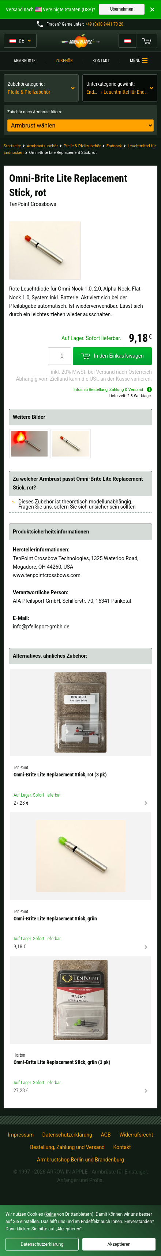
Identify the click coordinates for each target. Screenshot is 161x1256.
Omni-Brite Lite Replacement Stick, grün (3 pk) (62, 1062)
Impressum (21, 1134)
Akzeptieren (118, 1244)
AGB (106, 1134)
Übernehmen (121, 9)
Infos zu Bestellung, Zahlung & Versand (113, 389)
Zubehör (64, 60)
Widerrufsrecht (136, 1134)
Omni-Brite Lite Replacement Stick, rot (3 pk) (60, 774)
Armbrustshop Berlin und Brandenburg (80, 1160)
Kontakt (101, 60)
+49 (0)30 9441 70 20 (104, 24)
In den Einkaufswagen (112, 355)
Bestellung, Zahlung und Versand (67, 1147)
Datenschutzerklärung (67, 1134)
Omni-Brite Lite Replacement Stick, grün (55, 918)
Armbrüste (24, 60)
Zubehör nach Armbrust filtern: (34, 112)
